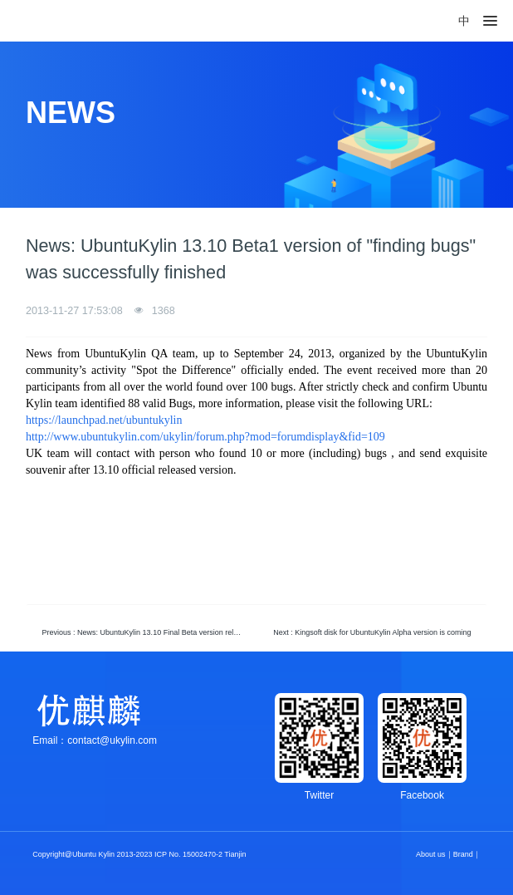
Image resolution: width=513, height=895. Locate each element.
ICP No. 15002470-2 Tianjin (200, 854)
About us (431, 854)
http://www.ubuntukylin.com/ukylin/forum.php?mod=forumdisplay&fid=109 (205, 436)
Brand (463, 854)
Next (372, 632)
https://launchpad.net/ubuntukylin (104, 420)
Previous (146, 632)
